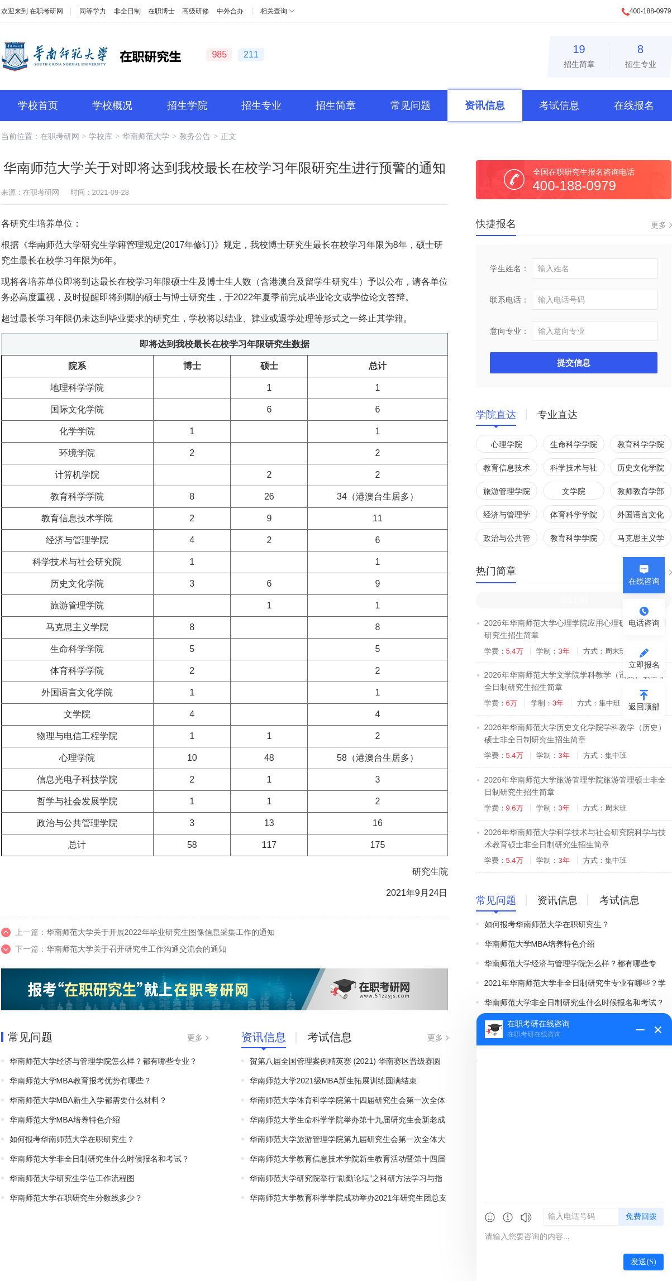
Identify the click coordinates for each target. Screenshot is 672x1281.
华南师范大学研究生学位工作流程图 (72, 1178)
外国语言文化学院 (640, 516)
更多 (195, 1037)
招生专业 (640, 54)
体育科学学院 (573, 514)
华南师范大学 (145, 136)
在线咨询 (644, 581)
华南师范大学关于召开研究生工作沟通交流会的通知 (136, 948)
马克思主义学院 (640, 540)
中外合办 (230, 11)
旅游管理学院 (506, 491)
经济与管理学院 (506, 516)
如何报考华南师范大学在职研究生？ (72, 1139)
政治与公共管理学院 (506, 540)
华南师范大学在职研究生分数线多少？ (75, 1197)
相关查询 (273, 11)
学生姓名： (509, 268)
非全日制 (127, 11)
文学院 (573, 491)
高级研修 (195, 11)
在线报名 (634, 105)
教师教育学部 (640, 491)
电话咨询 (644, 622)
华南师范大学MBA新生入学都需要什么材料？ (88, 1100)
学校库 (100, 136)
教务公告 (195, 136)
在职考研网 (46, 11)
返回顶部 (644, 706)
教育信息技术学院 (506, 469)
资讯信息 (485, 105)
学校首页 (38, 105)
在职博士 (161, 11)
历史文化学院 (640, 467)
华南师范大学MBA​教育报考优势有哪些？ (80, 1080)
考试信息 (559, 105)
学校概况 (112, 105)
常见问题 (410, 105)
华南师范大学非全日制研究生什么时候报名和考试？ (99, 1158)
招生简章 (579, 54)
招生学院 (187, 105)
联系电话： (509, 299)
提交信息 (573, 362)
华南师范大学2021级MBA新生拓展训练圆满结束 (333, 1080)
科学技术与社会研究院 (573, 469)
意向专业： (509, 331)
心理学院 (506, 444)
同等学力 (92, 11)
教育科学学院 (640, 444)
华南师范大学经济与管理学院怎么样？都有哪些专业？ (103, 1061)
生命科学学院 (573, 444)
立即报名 (644, 664)
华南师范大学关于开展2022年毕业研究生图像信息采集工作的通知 (160, 932)
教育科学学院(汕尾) (573, 540)
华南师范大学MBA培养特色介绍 (64, 1119)
